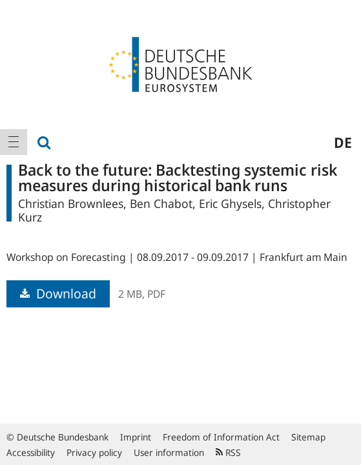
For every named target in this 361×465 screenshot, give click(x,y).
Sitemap (308, 437)
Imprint (135, 437)
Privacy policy (94, 452)
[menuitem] (13, 142)
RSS (228, 452)
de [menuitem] (343, 142)
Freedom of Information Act (221, 437)
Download (58, 293)
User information (169, 452)
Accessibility (30, 452)
